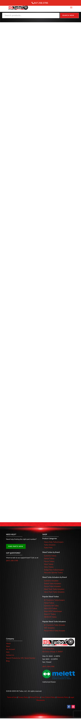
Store (8, 647)
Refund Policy (35, 698)
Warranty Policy (63, 698)
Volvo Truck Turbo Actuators (54, 592)
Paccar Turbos (49, 562)
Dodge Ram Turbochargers (54, 570)
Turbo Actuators (50, 545)
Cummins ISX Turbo (51, 606)
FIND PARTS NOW (15, 547)
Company (10, 639)
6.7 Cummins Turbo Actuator (54, 626)
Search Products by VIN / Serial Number (20, 658)
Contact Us (10, 656)
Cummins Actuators (51, 581)
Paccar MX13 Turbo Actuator (54, 631)
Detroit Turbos (49, 559)
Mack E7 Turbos (50, 615)
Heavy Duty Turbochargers (53, 542)
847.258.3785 (41, 3)
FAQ (7, 653)
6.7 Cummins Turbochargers (54, 601)
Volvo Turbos (48, 567)
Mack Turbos (48, 565)
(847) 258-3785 (12, 561)
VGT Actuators (49, 628)
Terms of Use (12, 698)
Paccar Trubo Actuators (52, 587)
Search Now (68, 15)
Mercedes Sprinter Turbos (53, 573)
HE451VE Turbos (50, 617)
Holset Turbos (49, 603)
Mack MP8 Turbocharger (53, 612)
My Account (10, 650)
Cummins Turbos (50, 556)
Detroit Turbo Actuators (52, 584)
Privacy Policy (23, 698)
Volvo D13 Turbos (50, 609)
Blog (8, 661)
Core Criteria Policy (48, 698)
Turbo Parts (48, 548)
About (8, 644)
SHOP (44, 535)
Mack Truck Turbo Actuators (54, 590)
